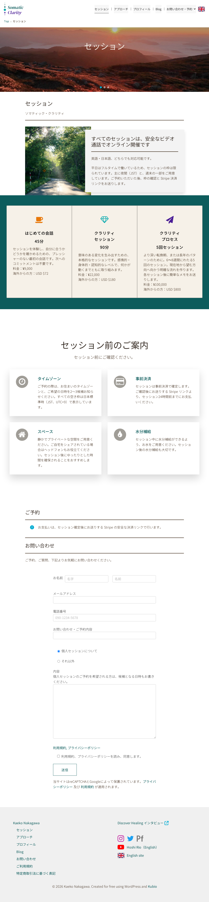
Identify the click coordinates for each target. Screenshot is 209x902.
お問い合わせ (26, 858)
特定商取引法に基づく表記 (36, 873)
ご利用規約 (24, 866)
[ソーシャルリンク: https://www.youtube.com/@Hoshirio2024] (122, 847)
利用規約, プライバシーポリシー (76, 747)
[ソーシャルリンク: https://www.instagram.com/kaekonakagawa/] (122, 838)
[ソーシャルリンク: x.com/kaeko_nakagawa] (132, 838)
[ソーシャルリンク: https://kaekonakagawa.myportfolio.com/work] (141, 838)
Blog (158, 9)
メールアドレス (104, 596)
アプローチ (121, 9)
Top (6, 21)
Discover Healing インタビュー (140, 822)
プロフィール (141, 9)
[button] (101, 87)
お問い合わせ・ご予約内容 (104, 632)
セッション (101, 9)
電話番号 (104, 614)
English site (135, 855)
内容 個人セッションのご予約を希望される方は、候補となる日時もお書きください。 (104, 705)
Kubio (152, 886)
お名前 (58, 577)
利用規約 (87, 786)
